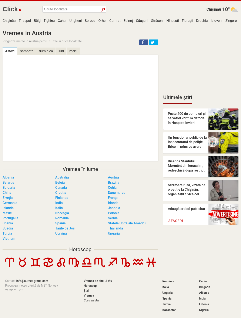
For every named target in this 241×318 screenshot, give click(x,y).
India (59, 203)
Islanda (8, 208)
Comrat (115, 21)
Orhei (102, 21)
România (62, 218)
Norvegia (62, 213)
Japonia (114, 208)
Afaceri (175, 221)
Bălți (37, 21)
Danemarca (116, 193)
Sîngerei (231, 21)
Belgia (60, 182)
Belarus (8, 182)
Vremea (89, 295)
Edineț (128, 21)
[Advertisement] (200, 59)
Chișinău (214, 9)
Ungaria (114, 233)
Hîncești (173, 21)
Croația (60, 193)
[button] (143, 42)
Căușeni (142, 21)
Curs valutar (92, 300)
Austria (113, 177)
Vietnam (9, 238)
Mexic (7, 213)
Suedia (8, 228)
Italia (59, 208)
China (7, 193)
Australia (62, 177)
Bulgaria (9, 188)
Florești (187, 21)
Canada (61, 188)
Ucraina (61, 233)
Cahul (62, 21)
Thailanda (115, 228)
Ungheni (75, 21)
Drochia (202, 21)
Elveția (8, 198)
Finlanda (61, 198)
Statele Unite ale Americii (127, 223)
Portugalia (10, 218)
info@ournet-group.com (32, 281)
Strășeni (157, 21)
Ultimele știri (177, 97)
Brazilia (113, 182)
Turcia (7, 233)
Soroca (90, 21)
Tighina (49, 21)
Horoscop (80, 249)
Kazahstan (169, 310)
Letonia (204, 304)
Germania (10, 203)
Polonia (114, 213)
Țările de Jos (65, 228)
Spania (8, 223)
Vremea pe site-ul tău (98, 281)
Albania (8, 177)
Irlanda (113, 203)
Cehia (112, 188)
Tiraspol (25, 21)
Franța (113, 198)
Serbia (113, 218)
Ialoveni (216, 21)
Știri (86, 290)
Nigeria (204, 310)
